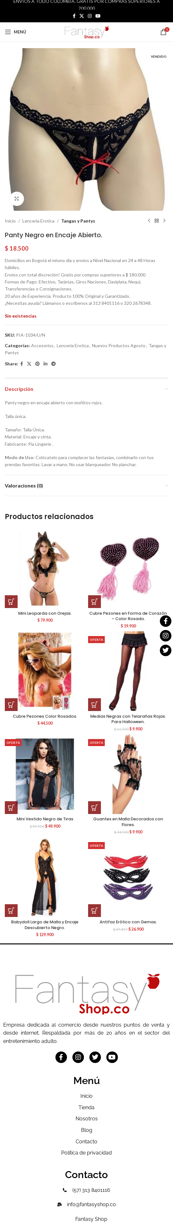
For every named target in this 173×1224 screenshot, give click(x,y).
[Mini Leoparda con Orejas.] (45, 568)
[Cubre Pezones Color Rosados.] (45, 671)
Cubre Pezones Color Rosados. (45, 716)
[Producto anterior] (149, 221)
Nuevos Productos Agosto (118, 345)
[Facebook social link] (74, 16)
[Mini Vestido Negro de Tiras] (45, 774)
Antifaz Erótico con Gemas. (128, 922)
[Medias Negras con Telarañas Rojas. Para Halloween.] (128, 671)
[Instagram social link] (90, 16)
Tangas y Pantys (78, 221)
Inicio (10, 221)
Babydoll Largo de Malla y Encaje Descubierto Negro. (44, 924)
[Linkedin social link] (45, 364)
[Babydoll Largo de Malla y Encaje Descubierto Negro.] (45, 877)
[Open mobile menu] (15, 32)
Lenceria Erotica (38, 221)
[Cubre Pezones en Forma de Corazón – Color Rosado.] (128, 568)
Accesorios (42, 345)
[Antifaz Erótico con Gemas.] (128, 877)
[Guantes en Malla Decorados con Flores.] (128, 774)
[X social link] (82, 16)
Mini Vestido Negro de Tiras (45, 819)
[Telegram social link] (53, 364)
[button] (11, 601)
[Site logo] (86, 31)
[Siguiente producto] (164, 221)
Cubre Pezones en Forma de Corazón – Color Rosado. (128, 616)
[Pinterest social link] (37, 364)
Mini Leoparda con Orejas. (45, 613)
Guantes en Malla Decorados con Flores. (128, 821)
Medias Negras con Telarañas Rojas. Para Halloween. (128, 719)
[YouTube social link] (98, 16)
